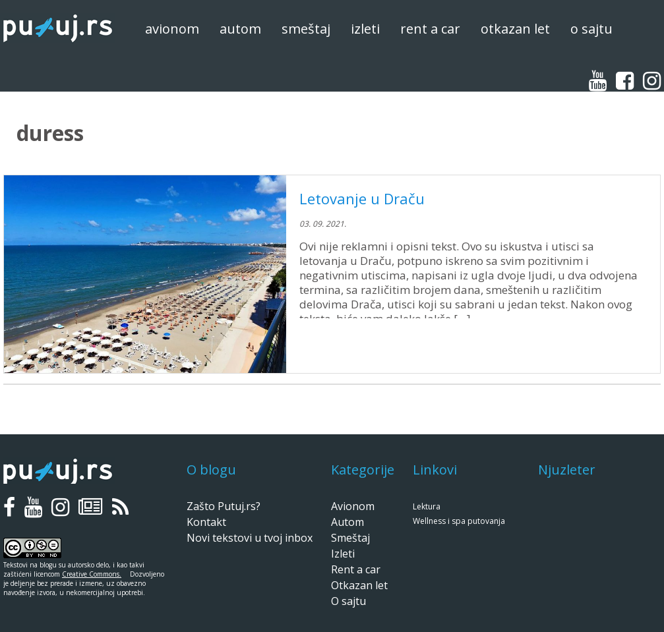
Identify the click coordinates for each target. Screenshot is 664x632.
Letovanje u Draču (362, 198)
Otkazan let (515, 29)
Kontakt (206, 522)
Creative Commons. (91, 574)
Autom (240, 29)
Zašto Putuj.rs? (223, 506)
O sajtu (591, 29)
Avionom (172, 29)
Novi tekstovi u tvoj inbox (250, 538)
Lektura (426, 506)
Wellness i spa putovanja (459, 521)
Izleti (365, 29)
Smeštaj (306, 29)
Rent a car (430, 29)
